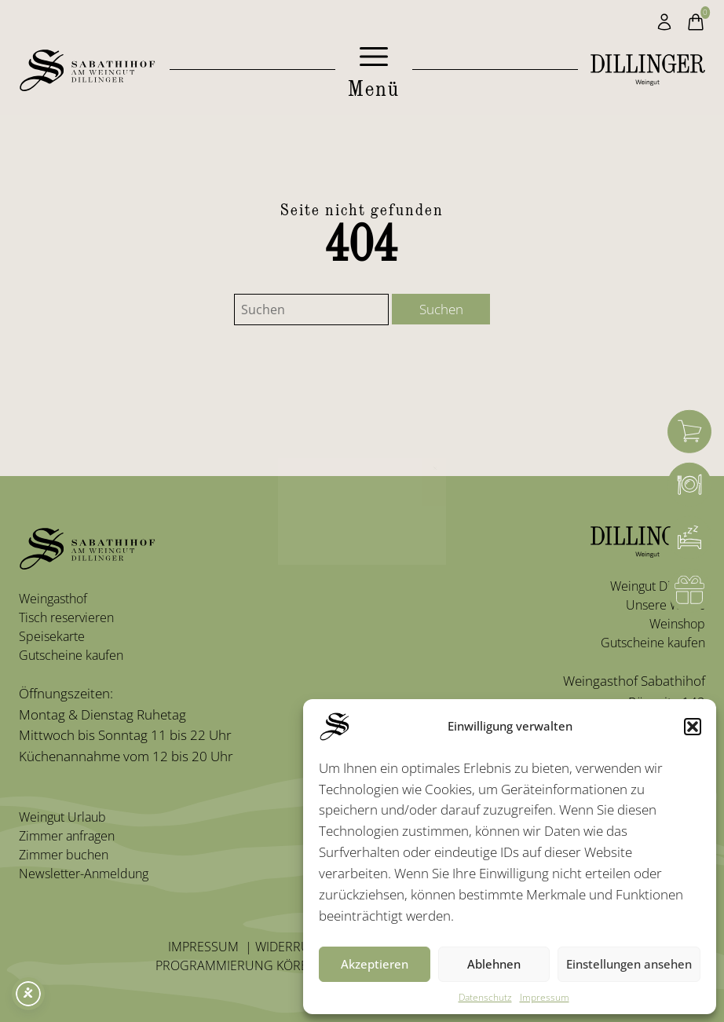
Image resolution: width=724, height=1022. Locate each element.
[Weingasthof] (689, 485)
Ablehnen (494, 964)
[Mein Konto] (664, 22)
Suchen (441, 309)
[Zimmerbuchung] (689, 538)
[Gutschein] (689, 591)
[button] (692, 726)
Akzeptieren (374, 964)
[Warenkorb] (689, 431)
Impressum (544, 997)
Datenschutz (485, 997)
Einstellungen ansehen (629, 964)
